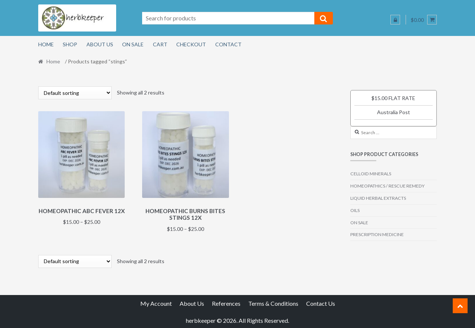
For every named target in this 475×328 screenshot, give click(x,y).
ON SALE (359, 222)
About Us (99, 44)
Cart (160, 44)
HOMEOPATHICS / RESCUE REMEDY (387, 186)
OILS (355, 210)
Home (46, 44)
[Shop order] (75, 92)
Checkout (191, 44)
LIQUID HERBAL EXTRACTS (378, 198)
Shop (70, 44)
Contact (228, 44)
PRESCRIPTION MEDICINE (377, 234)
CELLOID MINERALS (370, 173)
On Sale (133, 44)
